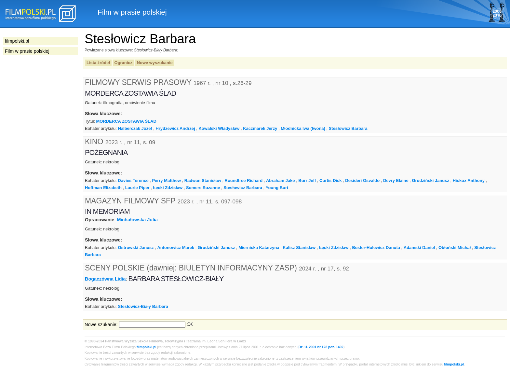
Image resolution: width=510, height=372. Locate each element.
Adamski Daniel (419, 247)
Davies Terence (133, 180)
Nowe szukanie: (101, 324)
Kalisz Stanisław (299, 247)
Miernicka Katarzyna (258, 247)
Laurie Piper (137, 187)
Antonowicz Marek (175, 247)
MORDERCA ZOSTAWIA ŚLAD (126, 121)
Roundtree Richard (244, 180)
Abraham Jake (280, 180)
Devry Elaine (396, 180)
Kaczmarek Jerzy (260, 128)
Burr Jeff (307, 180)
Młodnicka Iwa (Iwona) (303, 128)
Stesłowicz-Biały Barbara (143, 306)
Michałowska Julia (137, 219)
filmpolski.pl (146, 347)
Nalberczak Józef (135, 128)
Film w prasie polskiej (27, 51)
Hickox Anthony (469, 180)
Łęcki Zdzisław (167, 187)
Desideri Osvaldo (362, 180)
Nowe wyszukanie (155, 62)
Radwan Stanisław (202, 180)
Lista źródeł (98, 62)
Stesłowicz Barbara (348, 128)
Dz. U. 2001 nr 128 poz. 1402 (321, 347)
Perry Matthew (166, 180)
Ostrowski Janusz (136, 247)
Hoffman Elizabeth (103, 187)
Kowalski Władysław (218, 128)
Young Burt (277, 187)
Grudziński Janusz (430, 180)
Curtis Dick (330, 180)
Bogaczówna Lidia (105, 278)
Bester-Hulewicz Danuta (376, 247)
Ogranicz (123, 62)
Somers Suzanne (203, 187)
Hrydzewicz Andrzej (175, 128)
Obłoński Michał (454, 247)
